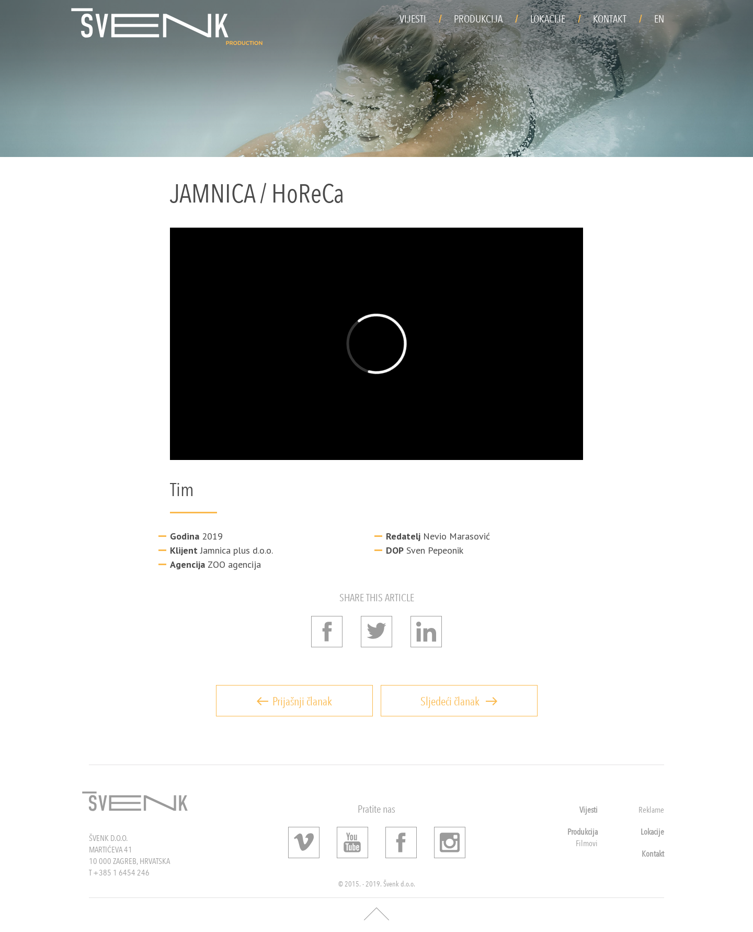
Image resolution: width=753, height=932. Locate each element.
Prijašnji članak (294, 701)
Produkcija (478, 19)
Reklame (651, 810)
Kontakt (609, 19)
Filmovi (587, 843)
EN (659, 19)
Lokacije (547, 19)
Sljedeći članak (458, 701)
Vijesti (413, 19)
